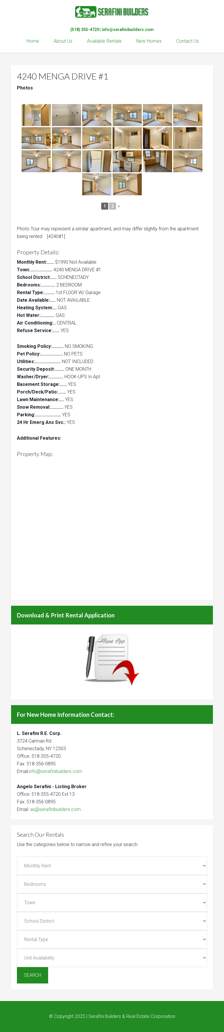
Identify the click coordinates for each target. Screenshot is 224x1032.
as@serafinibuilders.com (55, 809)
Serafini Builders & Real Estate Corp (112, 11)
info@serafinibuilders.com (128, 29)
